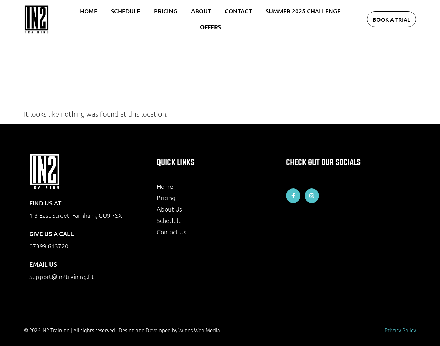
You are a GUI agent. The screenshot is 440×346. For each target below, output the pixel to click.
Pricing (165, 11)
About (201, 11)
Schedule (125, 11)
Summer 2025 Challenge (303, 11)
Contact (238, 11)
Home (88, 11)
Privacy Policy (400, 330)
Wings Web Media (199, 330)
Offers (210, 27)
